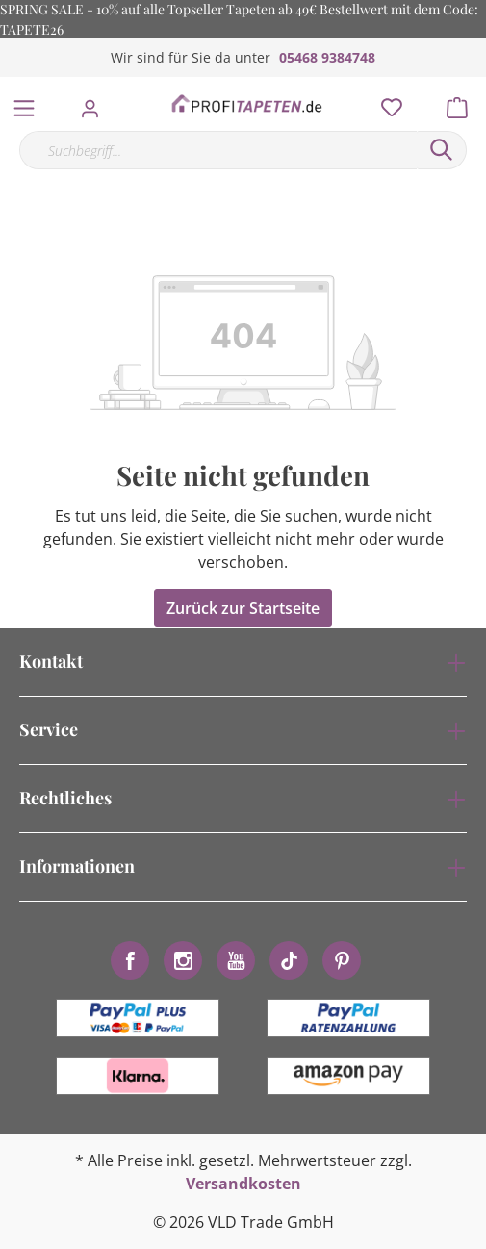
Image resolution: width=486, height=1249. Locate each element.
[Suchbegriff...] (218, 150)
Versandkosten (243, 1183)
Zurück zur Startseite (243, 608)
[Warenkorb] (463, 103)
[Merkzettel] (386, 103)
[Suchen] (442, 150)
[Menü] (24, 104)
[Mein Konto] (96, 103)
